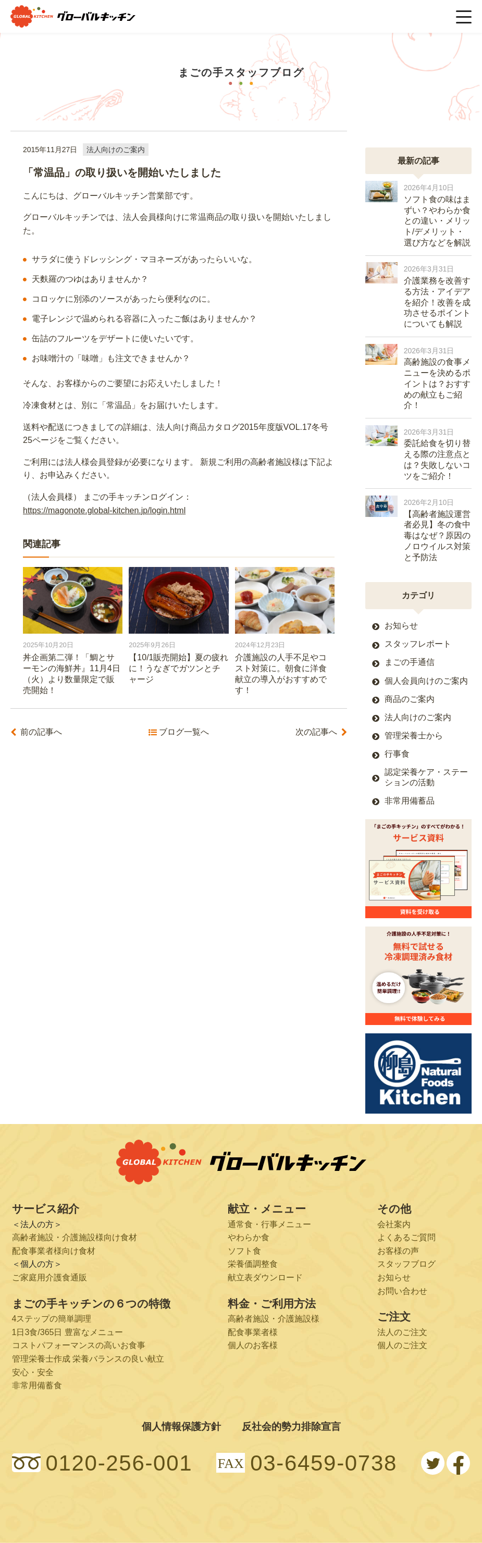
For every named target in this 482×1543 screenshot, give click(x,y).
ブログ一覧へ (184, 732)
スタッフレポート (418, 643)
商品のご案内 (410, 699)
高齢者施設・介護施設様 (273, 1318)
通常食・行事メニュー (269, 1224)
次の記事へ (316, 732)
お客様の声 (398, 1250)
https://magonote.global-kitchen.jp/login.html (104, 510)
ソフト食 (244, 1250)
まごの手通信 (410, 662)
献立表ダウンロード (265, 1277)
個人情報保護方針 (181, 1426)
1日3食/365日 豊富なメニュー (67, 1332)
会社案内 (394, 1224)
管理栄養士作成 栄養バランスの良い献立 (88, 1358)
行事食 (397, 753)
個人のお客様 (253, 1345)
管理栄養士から (414, 735)
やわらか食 (248, 1237)
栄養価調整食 (253, 1264)
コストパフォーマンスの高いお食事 (78, 1345)
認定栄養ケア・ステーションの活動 (426, 777)
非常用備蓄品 (410, 800)
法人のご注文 (402, 1332)
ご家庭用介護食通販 (49, 1277)
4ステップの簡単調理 (52, 1318)
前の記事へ (41, 732)
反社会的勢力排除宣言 (291, 1426)
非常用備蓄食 (37, 1385)
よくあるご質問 (406, 1237)
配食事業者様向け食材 (53, 1250)
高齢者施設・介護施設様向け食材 (74, 1237)
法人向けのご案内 (115, 149)
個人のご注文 (402, 1345)
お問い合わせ (402, 1291)
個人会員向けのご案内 (426, 680)
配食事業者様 (253, 1332)
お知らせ (401, 625)
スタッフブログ (406, 1264)
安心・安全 (33, 1372)
